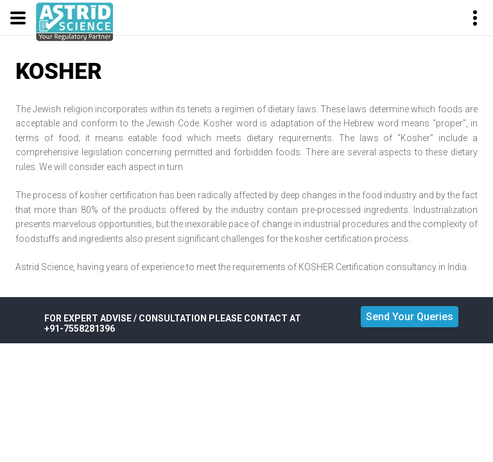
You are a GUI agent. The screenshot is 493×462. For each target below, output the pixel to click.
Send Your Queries (409, 317)
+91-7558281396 (79, 328)
